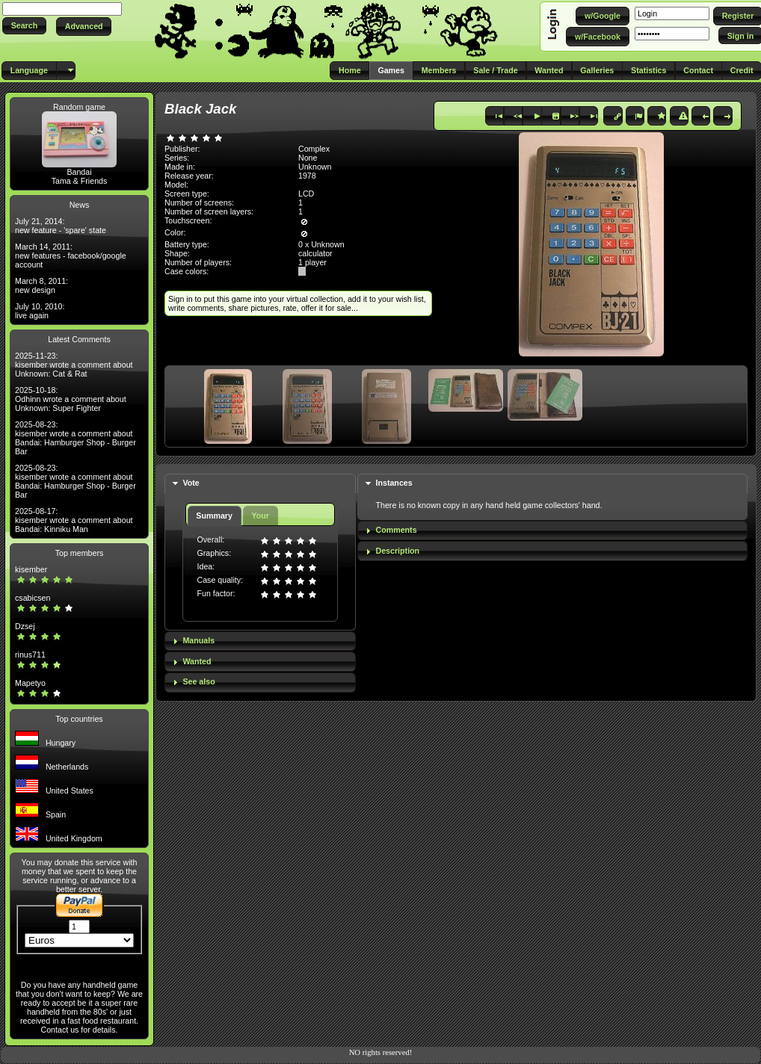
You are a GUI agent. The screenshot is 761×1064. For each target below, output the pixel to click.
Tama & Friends (80, 180)
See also (198, 681)
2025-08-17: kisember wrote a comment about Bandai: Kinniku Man (74, 520)
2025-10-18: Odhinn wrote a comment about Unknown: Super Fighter (70, 399)
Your (259, 515)
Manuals (198, 640)
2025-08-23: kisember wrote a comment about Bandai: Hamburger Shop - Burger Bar (75, 438)
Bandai (79, 171)
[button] (24, 25)
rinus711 (30, 654)
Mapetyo (30, 682)
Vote (190, 482)
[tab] (260, 484)
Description (398, 550)
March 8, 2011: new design (41, 285)
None (307, 157)
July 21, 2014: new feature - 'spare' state (60, 226)
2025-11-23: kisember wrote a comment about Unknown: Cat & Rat (74, 364)
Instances (394, 482)
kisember (31, 569)
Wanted (196, 661)
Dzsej (25, 626)
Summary (214, 515)
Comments (396, 529)
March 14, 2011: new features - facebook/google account (70, 255)
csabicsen (32, 597)
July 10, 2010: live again (39, 311)
